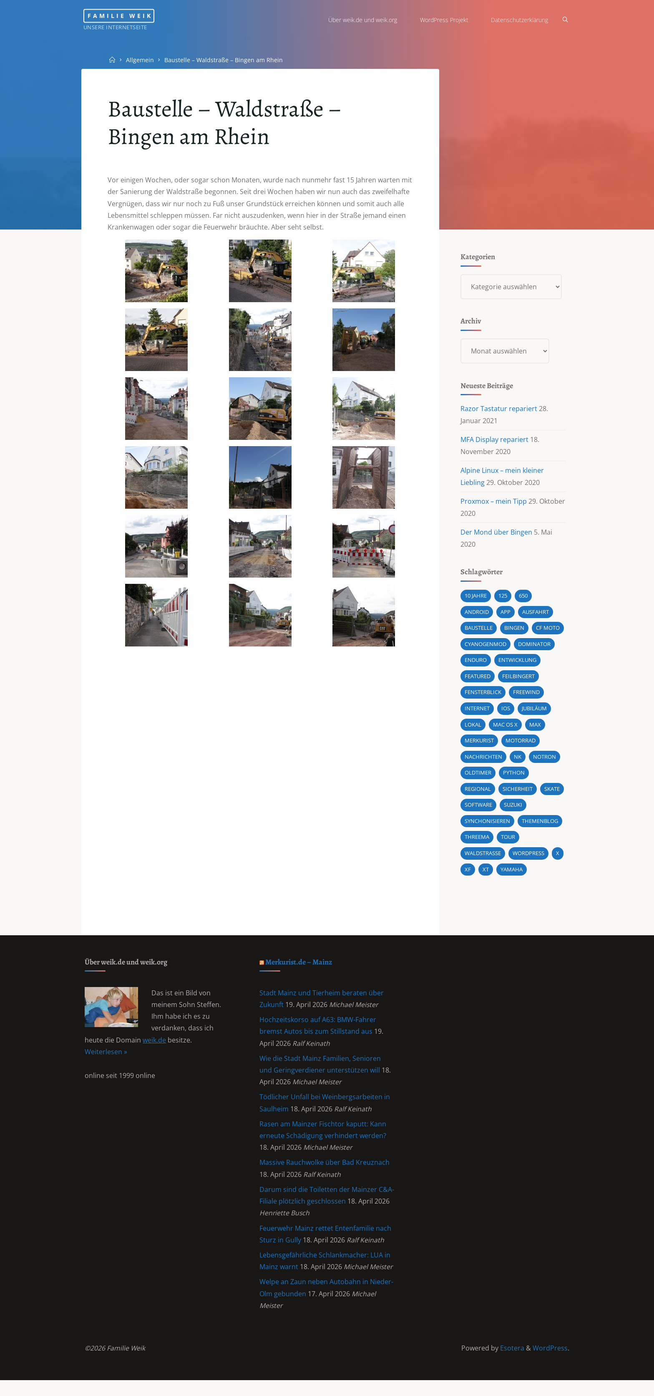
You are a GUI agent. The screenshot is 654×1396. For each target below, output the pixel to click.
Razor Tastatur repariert (498, 411)
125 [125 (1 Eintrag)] (502, 599)
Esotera (511, 1363)
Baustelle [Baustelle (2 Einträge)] (478, 632)
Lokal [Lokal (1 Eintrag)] (472, 730)
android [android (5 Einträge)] (476, 616)
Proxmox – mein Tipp (493, 504)
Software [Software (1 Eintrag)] (478, 811)
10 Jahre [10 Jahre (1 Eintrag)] (475, 599)
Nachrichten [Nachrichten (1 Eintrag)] (483, 762)
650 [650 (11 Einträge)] (522, 599)
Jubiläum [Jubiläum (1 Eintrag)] (533, 713)
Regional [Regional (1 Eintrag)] (477, 795)
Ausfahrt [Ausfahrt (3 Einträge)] (535, 616)
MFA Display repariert (494, 442)
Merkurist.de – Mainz (300, 969)
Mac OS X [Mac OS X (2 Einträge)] (505, 730)
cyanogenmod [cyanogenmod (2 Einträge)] (485, 648)
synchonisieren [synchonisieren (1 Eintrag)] (487, 827)
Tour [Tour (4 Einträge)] (508, 844)
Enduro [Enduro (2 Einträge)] (475, 665)
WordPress (549, 1363)
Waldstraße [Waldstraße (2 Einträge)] (482, 860)
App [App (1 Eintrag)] (505, 616)
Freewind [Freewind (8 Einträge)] (526, 697)
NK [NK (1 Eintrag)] (517, 762)
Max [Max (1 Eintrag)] (535, 730)
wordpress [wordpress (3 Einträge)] (528, 860)
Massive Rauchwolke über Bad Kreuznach (325, 1174)
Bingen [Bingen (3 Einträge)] (514, 632)
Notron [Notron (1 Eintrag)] (544, 762)
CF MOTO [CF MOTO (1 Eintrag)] (547, 632)
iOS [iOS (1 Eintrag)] (505, 713)
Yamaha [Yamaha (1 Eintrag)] (511, 876)
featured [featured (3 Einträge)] (477, 681)
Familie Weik (128, 16)
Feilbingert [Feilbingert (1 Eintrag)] (518, 681)
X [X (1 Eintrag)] (557, 860)
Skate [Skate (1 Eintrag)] (551, 795)
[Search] (563, 20)
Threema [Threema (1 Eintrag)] (476, 844)
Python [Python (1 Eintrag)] (513, 779)
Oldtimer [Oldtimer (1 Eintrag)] (477, 779)
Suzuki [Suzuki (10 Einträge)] (512, 811)
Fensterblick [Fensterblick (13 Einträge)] (482, 697)
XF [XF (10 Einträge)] (467, 876)
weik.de (154, 1049)
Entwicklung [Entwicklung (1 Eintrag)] (517, 665)
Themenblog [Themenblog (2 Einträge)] (539, 827)
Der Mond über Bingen (496, 535)
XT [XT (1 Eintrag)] (485, 876)
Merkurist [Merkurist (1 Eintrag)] (478, 746)
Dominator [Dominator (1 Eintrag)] (534, 648)
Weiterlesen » (106, 1061)
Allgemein (141, 59)
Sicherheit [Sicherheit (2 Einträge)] (517, 795)
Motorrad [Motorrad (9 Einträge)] (520, 746)
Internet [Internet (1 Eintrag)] (476, 713)
